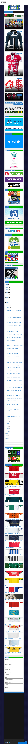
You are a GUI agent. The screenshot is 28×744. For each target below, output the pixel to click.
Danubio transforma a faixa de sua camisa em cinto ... (15, 406)
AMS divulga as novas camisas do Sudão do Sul (14, 393)
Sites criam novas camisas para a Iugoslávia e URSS (14, 398)
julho (8, 421)
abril (7, 426)
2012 (7, 436)
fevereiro (8, 429)
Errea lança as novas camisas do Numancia (13, 371)
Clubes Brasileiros (9, 664)
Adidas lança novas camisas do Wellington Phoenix (14, 414)
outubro (8, 307)
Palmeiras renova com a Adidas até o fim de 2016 (14, 356)
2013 (7, 435)
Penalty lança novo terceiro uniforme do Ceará (14, 329)
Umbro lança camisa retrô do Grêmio (12, 331)
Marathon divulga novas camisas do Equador (13, 395)
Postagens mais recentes (10, 102)
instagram (7, 742)
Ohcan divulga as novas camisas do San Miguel (14, 370)
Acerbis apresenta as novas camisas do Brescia (14, 325)
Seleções (7, 685)
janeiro (8, 431)
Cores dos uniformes (9, 671)
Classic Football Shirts (10, 107)
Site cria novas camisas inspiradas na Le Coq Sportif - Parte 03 (13, 95)
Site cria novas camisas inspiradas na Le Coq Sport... (14, 317)
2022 (7, 290)
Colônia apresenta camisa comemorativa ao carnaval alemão (12, 71)
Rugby (7, 684)
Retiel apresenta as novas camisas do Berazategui (14, 387)
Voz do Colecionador (9, 689)
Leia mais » (19, 20)
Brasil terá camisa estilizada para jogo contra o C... (14, 380)
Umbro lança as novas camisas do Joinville (13, 353)
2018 (7, 297)
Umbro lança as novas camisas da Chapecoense (14, 322)
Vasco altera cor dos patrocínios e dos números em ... (15, 345)
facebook (6, 742)
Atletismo (7, 659)
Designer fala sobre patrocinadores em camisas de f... (15, 362)
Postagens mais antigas (18, 103)
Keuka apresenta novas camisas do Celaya (13, 404)
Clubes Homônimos (9, 666)
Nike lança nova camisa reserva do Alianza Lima (14, 392)
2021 (7, 292)
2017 (7, 299)
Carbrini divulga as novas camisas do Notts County (14, 407)
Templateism (18, 739)
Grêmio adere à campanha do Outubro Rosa (13, 343)
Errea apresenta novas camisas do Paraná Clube (14, 350)
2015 (7, 302)
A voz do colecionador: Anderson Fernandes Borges (13, 24)
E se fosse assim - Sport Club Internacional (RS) (13, 87)
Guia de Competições (9, 679)
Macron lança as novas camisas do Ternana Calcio (14, 342)
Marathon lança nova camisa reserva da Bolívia (14, 364)
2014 (7, 433)
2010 (7, 440)
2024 (7, 287)
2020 (7, 294)
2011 (7, 438)
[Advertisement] (14, 700)
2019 (7, 295)
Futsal (7, 677)
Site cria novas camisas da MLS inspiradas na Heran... (15, 365)
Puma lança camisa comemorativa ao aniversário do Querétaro (13, 45)
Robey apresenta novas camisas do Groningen (14, 400)
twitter (9, 742)
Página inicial (19, 102)
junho (8, 423)
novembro (8, 305)
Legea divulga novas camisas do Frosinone (13, 416)
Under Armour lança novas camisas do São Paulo (14, 390)
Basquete (7, 662)
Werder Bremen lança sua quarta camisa (13, 348)
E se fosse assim (8, 672)
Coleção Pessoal (8, 669)
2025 (7, 285)
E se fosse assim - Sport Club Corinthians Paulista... (14, 323)
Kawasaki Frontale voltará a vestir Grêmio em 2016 (14, 360)
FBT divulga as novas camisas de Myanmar (13, 338)
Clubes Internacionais (9, 667)
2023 (7, 289)
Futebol (7, 674)
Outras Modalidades (9, 682)
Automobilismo (8, 661)
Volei (7, 687)
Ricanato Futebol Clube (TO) (11, 340)
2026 (7, 284)
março (8, 428)
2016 (7, 300)
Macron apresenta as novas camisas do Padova (14, 337)
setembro (8, 418)
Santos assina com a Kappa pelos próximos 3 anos (14, 351)
